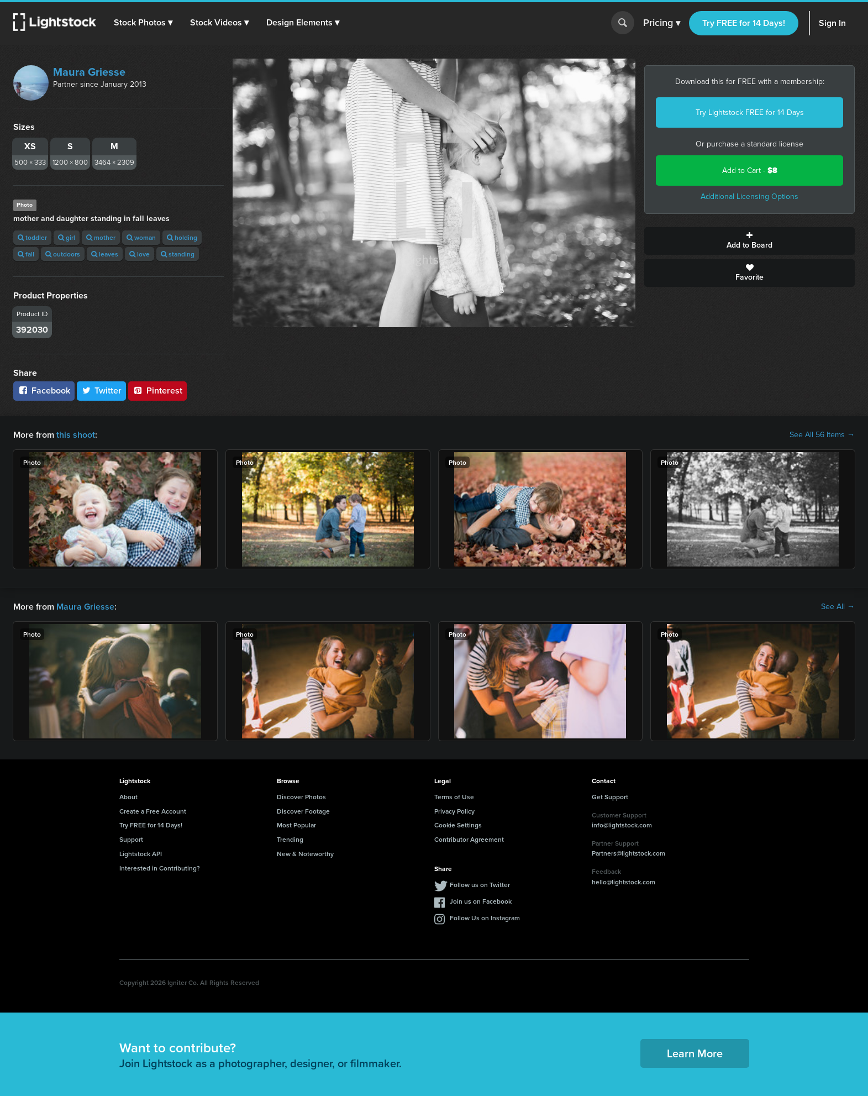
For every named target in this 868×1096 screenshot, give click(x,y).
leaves (104, 254)
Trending (290, 839)
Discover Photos (301, 796)
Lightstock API (140, 853)
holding (182, 237)
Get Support (610, 796)
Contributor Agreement (469, 839)
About (128, 796)
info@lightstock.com (622, 825)
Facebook (44, 390)
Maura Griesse (89, 72)
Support (131, 839)
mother (100, 237)
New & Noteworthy (305, 853)
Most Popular (296, 825)
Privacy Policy (454, 811)
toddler (32, 237)
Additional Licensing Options (749, 196)
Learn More (695, 1053)
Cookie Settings (458, 825)
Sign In (832, 23)
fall (26, 254)
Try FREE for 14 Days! (743, 23)
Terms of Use (454, 796)
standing (177, 254)
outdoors (62, 254)
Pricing (661, 23)
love (139, 254)
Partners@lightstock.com (628, 853)
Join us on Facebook (481, 901)
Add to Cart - (749, 170)
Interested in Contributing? (159, 868)
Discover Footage (303, 811)
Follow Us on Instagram (485, 917)
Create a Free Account (152, 811)
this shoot (75, 434)
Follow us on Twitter (480, 884)
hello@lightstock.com (623, 882)
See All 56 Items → (822, 435)
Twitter (101, 390)
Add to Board (749, 241)
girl (66, 237)
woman (141, 237)
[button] (143, 22)
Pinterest (157, 390)
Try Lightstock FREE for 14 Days (750, 112)
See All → (838, 606)
